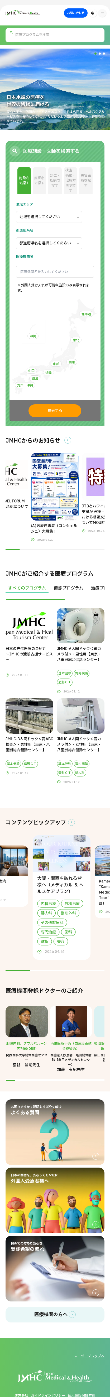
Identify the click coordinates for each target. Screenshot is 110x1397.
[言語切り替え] (93, 13)
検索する (54, 410)
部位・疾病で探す (55, 180)
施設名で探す (24, 181)
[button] (95, 53)
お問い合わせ (75, 13)
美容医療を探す (86, 180)
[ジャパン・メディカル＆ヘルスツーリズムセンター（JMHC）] (35, 12)
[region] (55, 592)
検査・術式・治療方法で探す (70, 180)
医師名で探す (39, 181)
